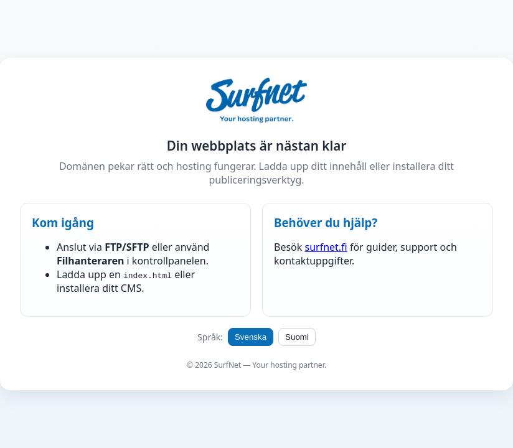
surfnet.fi (325, 247)
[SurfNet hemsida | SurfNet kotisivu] (256, 102)
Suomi (297, 337)
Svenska (250, 337)
